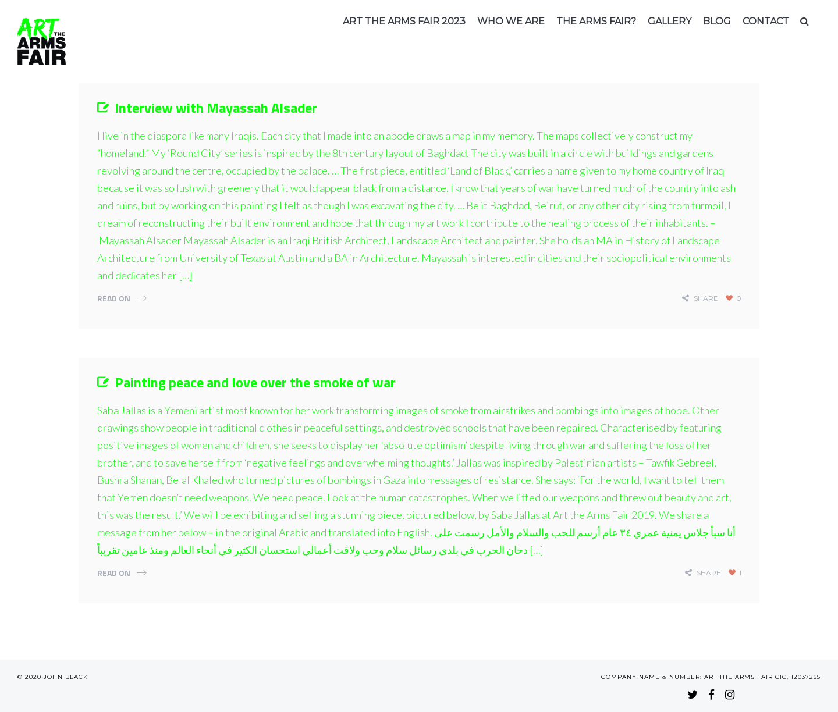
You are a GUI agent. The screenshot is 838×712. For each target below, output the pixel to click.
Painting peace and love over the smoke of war (255, 382)
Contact (766, 21)
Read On (113, 298)
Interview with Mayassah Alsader (216, 107)
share (706, 298)
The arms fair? (596, 21)
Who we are (511, 21)
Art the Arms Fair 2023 (404, 21)
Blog (717, 21)
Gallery (669, 21)
